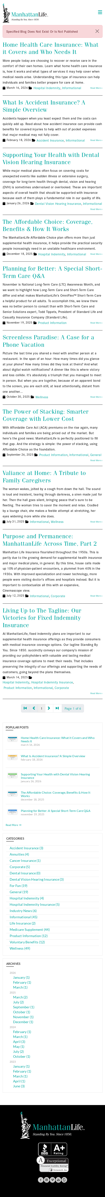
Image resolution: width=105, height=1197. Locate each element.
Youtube (58, 1180)
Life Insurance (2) (23, 923)
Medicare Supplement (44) (30, 929)
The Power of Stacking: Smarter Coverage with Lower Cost (46, 415)
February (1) (22, 982)
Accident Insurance (50, 140)
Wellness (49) (20, 948)
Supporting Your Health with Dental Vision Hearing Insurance (51, 158)
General (95, 454)
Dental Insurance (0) (25, 873)
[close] (97, 31)
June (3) (19, 1086)
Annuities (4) (19, 854)
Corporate (58, 595)
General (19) (19, 892)
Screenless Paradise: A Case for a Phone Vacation (48, 340)
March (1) (20, 987)
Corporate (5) (20, 866)
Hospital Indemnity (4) (27, 898)
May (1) (18, 1046)
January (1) (21, 977)
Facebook (41, 1180)
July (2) (18, 1002)
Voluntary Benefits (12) (27, 942)
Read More (14, 824)
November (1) (23, 1017)
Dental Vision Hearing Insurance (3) (37, 879)
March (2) (20, 997)
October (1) (21, 1012)
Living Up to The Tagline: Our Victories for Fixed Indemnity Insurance (42, 618)
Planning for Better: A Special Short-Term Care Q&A (53, 272)
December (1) (23, 1021)
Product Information (52, 322)
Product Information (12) (29, 935)
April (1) (19, 1081)
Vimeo (52, 1180)
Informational (71, 87)
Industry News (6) (23, 910)
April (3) (19, 1041)
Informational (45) (24, 917)
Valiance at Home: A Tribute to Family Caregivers (44, 476)
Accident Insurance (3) (26, 848)
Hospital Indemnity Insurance (52, 682)
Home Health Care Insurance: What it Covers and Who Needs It (51, 48)
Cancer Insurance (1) (25, 860)
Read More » (96, 87)
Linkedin (46, 1180)
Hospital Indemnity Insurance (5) (35, 904)
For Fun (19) (18, 885)
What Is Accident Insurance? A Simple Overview (44, 106)
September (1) (23, 1007)
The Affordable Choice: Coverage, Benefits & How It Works (48, 225)
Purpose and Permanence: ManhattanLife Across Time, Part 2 (50, 539)
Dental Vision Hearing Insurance (58, 203)
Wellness (41, 396)
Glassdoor (64, 1180)
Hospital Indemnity (47, 87)
